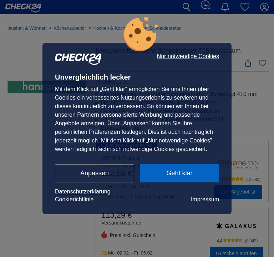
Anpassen (94, 173)
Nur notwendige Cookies (188, 56)
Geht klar (179, 173)
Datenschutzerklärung (83, 191)
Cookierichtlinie (74, 199)
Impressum (205, 199)
